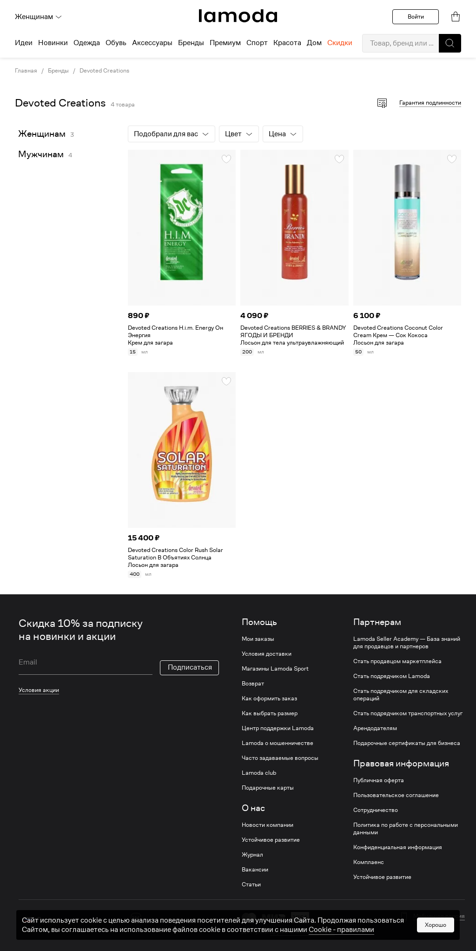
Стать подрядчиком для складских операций (400, 694)
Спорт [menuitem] (257, 42)
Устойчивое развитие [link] (271, 840)
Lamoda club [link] (259, 773)
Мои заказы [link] (258, 639)
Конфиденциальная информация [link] (397, 847)
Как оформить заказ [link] (269, 698)
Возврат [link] (253, 683)
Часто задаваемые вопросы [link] (280, 758)
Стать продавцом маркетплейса (397, 661)
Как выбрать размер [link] (270, 713)
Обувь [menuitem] (116, 42)
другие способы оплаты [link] (302, 931)
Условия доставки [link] (266, 654)
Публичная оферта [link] (378, 780)
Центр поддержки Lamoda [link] (278, 728)
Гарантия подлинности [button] (430, 102)
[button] (450, 43)
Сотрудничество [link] (375, 810)
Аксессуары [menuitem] (152, 42)
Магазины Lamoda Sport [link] (275, 668)
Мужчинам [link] (41, 154)
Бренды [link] (58, 70)
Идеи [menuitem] (24, 42)
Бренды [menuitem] (191, 42)
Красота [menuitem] (287, 42)
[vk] (136, 918)
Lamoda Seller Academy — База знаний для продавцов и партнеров (406, 642)
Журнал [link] (252, 854)
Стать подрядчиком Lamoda (391, 676)
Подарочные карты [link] (268, 787)
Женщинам (38, 16)
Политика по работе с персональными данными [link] (405, 828)
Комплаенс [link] (368, 862)
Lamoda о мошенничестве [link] (277, 743)
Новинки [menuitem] (53, 42)
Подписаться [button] (190, 667)
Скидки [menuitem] (339, 42)
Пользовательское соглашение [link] (396, 795)
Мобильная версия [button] (439, 916)
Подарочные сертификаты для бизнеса (406, 743)
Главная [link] (26, 70)
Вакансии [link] (255, 869)
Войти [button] (416, 16)
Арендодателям (375, 728)
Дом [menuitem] (314, 42)
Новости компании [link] (267, 825)
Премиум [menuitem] (225, 42)
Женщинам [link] (42, 133)
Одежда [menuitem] (86, 42)
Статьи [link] (251, 884)
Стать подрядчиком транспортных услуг (408, 713)
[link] (238, 15)
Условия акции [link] (39, 690)
